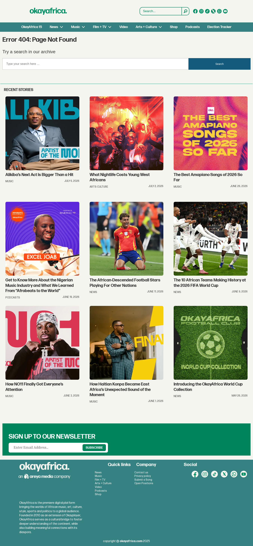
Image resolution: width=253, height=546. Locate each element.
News (54, 27)
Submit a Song (143, 479)
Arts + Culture (146, 27)
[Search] (185, 11)
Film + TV (99, 27)
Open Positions (143, 483)
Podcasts (192, 27)
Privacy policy (142, 476)
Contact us (141, 472)
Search (219, 63)
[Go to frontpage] (48, 11)
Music (75, 27)
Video (123, 27)
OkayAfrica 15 (31, 27)
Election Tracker (219, 27)
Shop (174, 27)
